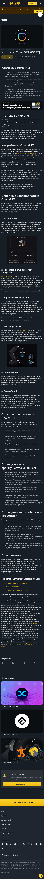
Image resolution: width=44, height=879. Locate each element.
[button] (40, 3)
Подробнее (38, 11)
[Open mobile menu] (40, 3)
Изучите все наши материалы (22, 802)
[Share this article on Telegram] (24, 663)
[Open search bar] (24, 3)
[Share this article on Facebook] (13, 663)
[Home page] (14, 3)
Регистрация (32, 3)
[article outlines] (40, 14)
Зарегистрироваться (22, 784)
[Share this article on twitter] (2, 663)
